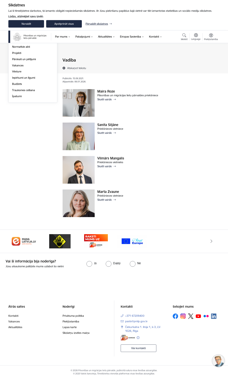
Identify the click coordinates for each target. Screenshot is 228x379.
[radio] (91, 263)
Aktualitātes (15, 327)
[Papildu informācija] (138, 337)
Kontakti (13, 315)
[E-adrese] (128, 338)
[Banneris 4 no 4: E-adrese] (96, 241)
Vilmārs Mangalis (110, 158)
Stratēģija (17, 79)
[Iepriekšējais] (16, 241)
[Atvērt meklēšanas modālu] (184, 37)
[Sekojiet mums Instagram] (183, 316)
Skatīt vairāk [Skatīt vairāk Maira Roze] (104, 99)
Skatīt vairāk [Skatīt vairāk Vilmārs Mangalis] (104, 166)
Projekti (16, 91)
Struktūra (18, 66)
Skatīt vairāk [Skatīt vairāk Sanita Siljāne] (104, 133)
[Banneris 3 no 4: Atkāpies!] (60, 241)
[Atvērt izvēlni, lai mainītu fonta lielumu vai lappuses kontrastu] (211, 37)
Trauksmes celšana (23, 128)
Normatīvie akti (21, 85)
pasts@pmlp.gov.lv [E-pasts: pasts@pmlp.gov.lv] (136, 321)
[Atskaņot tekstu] (76, 68)
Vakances (18, 103)
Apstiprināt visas (64, 23)
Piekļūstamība (71, 321)
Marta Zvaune (108, 192)
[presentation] (30, 278)
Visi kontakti (138, 348)
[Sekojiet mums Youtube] (198, 316)
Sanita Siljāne (107, 125)
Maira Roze (106, 91)
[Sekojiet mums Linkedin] (213, 316)
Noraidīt (26, 23)
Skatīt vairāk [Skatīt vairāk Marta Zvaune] (104, 199)
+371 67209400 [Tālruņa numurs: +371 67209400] (134, 315)
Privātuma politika (73, 315)
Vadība (16, 60)
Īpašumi (17, 134)
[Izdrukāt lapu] (211, 58)
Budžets (17, 122)
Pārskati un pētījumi (24, 97)
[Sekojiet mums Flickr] (206, 316)
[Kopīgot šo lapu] (211, 67)
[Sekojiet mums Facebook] (175, 316)
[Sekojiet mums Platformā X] (190, 316)
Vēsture (16, 110)
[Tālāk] (211, 241)
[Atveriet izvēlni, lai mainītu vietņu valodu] (195, 37)
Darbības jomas (21, 72)
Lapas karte (70, 327)
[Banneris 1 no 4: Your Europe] (132, 241)
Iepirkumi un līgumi (23, 116)
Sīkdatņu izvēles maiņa (76, 333)
